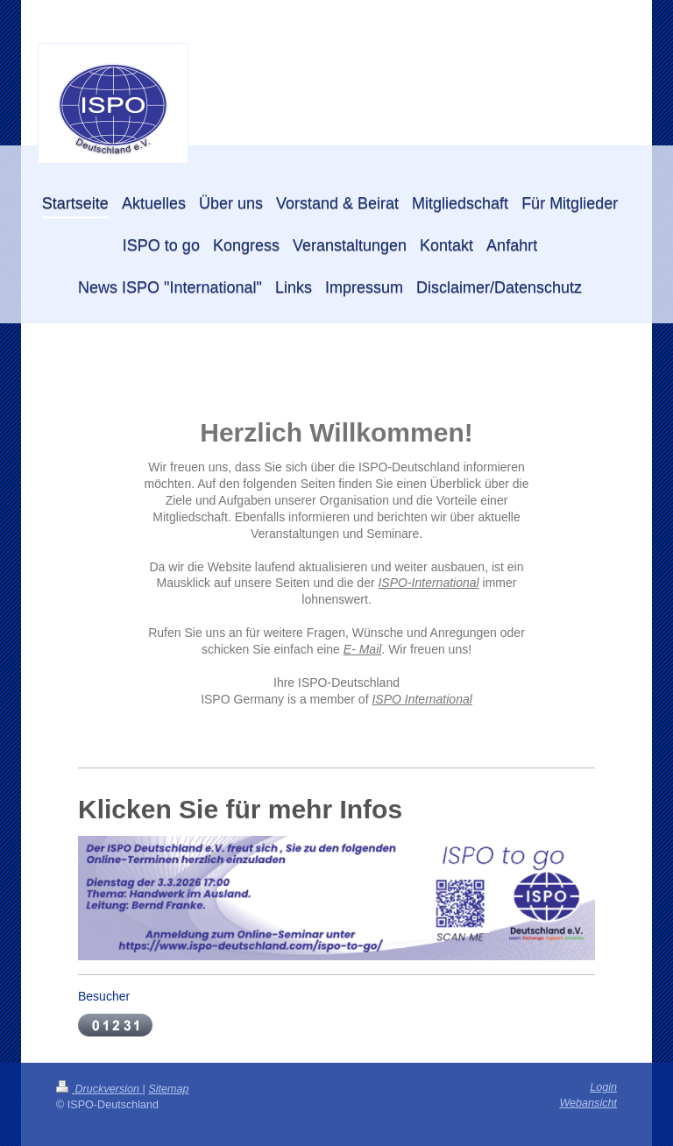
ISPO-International (428, 583)
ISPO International (421, 699)
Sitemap (168, 1089)
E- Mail (363, 649)
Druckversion (99, 1089)
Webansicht (588, 1103)
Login (603, 1087)
